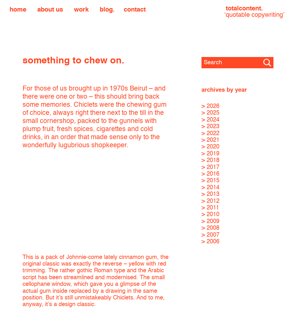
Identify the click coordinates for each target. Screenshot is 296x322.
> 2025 (210, 113)
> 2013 (210, 194)
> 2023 (210, 126)
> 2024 (210, 120)
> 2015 (210, 180)
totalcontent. (254, 11)
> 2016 (210, 174)
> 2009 (210, 221)
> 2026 (210, 106)
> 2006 (210, 241)
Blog (106, 10)
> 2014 (210, 187)
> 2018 (210, 160)
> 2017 (210, 167)
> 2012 (210, 201)
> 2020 (210, 147)
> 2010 (210, 214)
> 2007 (210, 235)
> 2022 (210, 133)
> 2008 (210, 228)
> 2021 (210, 140)
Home (18, 10)
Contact (135, 10)
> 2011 (210, 208)
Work (81, 10)
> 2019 (210, 154)
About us (50, 10)
